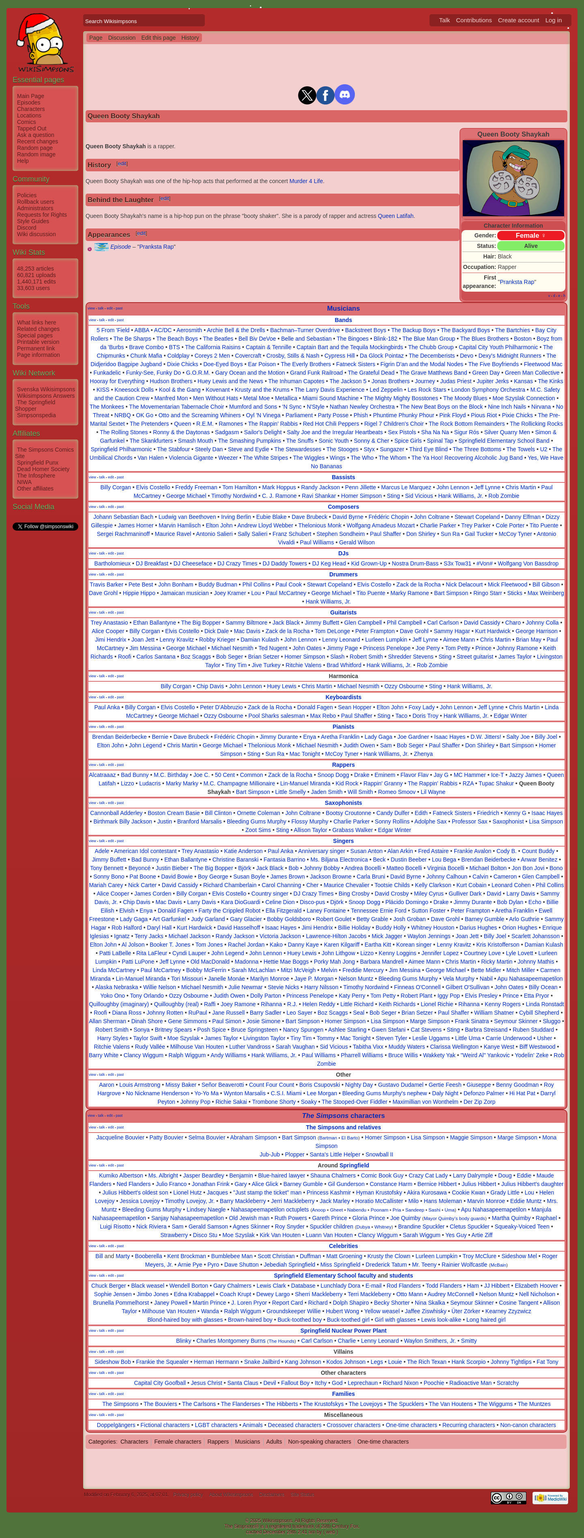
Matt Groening (344, 1256)
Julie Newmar (245, 987)
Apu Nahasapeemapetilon (530, 978)
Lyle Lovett (519, 953)
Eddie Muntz (526, 1201)
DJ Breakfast (152, 563)
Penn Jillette (360, 487)
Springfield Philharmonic (121, 449)
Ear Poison (261, 364)
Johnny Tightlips (511, 1362)
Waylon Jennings (429, 936)
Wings (338, 457)
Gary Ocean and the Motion (250, 372)
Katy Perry (352, 995)
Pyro (213, 1264)
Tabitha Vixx (368, 1046)
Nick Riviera (151, 1226)
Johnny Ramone (517, 648)
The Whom (392, 457)
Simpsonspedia (36, 415)
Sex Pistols (402, 432)
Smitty (469, 1340)
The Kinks (550, 381)
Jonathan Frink (211, 1184)
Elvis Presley (481, 995)
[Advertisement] (45, 653)
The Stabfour (173, 449)
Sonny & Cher (371, 440)
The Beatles (218, 338)
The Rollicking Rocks (536, 423)
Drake (361, 775)
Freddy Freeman (196, 487)
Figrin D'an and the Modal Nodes (421, 364)
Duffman (310, 1256)
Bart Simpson (451, 593)
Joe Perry (428, 648)
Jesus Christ (206, 1383)
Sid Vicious (419, 496)
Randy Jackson (320, 487)
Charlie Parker (438, 525)
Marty (123, 1256)
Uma (449, 1209)
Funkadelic (107, 372)
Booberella (148, 1256)
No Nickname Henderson (157, 1093)
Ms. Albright (163, 1175)
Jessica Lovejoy (140, 1201)
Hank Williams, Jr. (460, 496)
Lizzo (127, 783)
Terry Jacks (149, 936)
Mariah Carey (106, 885)
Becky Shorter (392, 1302)
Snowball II (379, 1154)
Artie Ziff (482, 1235)
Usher (544, 1038)
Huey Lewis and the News (230, 381)
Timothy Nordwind (234, 496)
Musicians (343, 308)
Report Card (287, 1302)
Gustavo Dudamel (400, 1085)
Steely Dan (209, 449)
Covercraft (248, 355)
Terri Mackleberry (369, 1294)
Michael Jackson (189, 936)
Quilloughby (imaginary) (119, 1004)
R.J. (292, 1004)
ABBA (141, 330)
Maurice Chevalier (346, 885)
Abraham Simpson (253, 1137)
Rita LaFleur (151, 953)
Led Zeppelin (386, 389)
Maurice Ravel (173, 534)
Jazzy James (525, 775)
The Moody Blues (465, 398)
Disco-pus (312, 902)
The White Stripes (265, 457)
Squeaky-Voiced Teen (522, 1226)
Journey (425, 381)
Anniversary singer (321, 851)
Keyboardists (344, 697)
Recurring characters (468, 1425)
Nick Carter (142, 885)
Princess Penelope (386, 648)
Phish (361, 415)
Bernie (160, 737)
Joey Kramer (230, 593)
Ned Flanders (133, 1184)
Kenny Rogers (503, 1004)
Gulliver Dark (465, 893)
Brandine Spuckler (421, 1226)
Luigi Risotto (115, 1226)
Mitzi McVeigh (298, 970)
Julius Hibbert (479, 1184)
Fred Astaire (433, 851)
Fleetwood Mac (543, 364)
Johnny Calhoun (446, 876)
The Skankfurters (151, 440)
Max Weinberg (546, 593)
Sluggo (551, 1021)
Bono (556, 868)
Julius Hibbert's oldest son (135, 1192)
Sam (386, 745)
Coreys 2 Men (212, 355)
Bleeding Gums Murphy (256, 821)
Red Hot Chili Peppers (331, 423)
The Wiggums (495, 1404)
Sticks (514, 593)
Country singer (269, 893)
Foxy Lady (422, 707)
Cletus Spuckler (470, 1226)
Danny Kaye (303, 944)
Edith (420, 813)
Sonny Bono (108, 876)
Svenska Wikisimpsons (46, 389)
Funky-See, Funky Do (153, 372)
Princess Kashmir (329, 1192)
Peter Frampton (375, 631)
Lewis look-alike (441, 1319)
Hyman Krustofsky (379, 1192)
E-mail (373, 1285)
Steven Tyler (392, 1038)
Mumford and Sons (253, 406)
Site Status (302, 1494)
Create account (518, 20)
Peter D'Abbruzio (221, 707)
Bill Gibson (546, 584)
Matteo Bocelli (404, 868)
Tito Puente (544, 525)
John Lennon (452, 487)
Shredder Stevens (411, 656)
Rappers (343, 765)
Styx (369, 449)
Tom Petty (457, 648)
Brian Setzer (263, 656)
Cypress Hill (339, 355)
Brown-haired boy (250, 1319)
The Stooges (342, 449)
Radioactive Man (470, 1383)
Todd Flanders (444, 1285)
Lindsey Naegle (206, 1209)
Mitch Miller (520, 970)
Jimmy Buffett (322, 622)
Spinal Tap (440, 440)
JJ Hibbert (497, 1285)
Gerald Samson (208, 1226)
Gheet (336, 1209)
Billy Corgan (115, 487)
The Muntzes (534, 1404)
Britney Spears (173, 1029)
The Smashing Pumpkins (249, 440)
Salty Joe (518, 737)
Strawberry (174, 1235)
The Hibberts (282, 1404)
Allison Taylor (310, 830)
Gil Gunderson (346, 1184)
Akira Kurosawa (427, 1192)
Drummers (343, 574)
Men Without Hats (215, 398)
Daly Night (445, 1093)
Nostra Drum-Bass (415, 563)
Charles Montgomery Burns (230, 1340)
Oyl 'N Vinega (263, 415)
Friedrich (488, 813)
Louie (395, 1362)
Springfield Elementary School (315, 1275)
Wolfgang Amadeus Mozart (381, 525)
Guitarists (343, 612)
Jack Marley (335, 1201)
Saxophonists (343, 803)
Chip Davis (210, 686)
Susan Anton (366, 851)
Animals (253, 1425)
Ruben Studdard (533, 1029)
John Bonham (175, 584)
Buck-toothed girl (348, 1319)
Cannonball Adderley (116, 813)
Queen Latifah (396, 216)
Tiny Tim (236, 665)
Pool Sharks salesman (277, 715)
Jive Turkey (266, 665)
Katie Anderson (243, 851)
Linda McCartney (113, 970)
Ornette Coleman (258, 813)
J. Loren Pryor (249, 1302)
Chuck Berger (108, 1285)
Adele (102, 851)
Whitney (382, 1226)
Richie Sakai (231, 1102)
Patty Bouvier (166, 1137)
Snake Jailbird (262, 1362)
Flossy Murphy (309, 821)
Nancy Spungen (303, 1029)
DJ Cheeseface (193, 563)
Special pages (35, 335)
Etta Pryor (536, 995)
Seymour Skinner (515, 1021)
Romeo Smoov (397, 792)
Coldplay (178, 355)
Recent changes (37, 141)
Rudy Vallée (150, 1046)
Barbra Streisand (486, 1029)
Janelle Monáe (226, 978)
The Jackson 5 (347, 381)
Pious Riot (484, 415)
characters (343, 1116)
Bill (99, 1256)
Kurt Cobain (471, 885)
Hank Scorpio (469, 1362)
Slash (338, 656)
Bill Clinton (218, 813)
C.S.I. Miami (286, 1093)
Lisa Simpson (546, 821)
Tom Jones (209, 944)
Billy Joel (546, 737)
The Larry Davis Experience (329, 389)
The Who (362, 457)
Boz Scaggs (196, 656)
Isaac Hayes (450, 737)
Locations (29, 115)
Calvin (480, 876)
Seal (358, 1012)
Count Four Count (271, 1085)
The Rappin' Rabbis (273, 423)
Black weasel (147, 1285)
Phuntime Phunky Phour (403, 415)
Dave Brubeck (309, 517)
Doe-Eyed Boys (223, 364)
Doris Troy (425, 715)
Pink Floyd (452, 415)
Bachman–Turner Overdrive (305, 330)
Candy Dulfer (393, 813)
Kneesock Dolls (134, 389)
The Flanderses (240, 1404)
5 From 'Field (113, 330)
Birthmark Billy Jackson (122, 821)
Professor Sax (469, 821)
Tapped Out (31, 128)
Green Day (486, 372)
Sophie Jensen (113, 1294)
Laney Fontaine (326, 910)
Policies (26, 195)
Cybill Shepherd (539, 1012)
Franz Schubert (292, 534)
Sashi (434, 1209)
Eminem (384, 775)
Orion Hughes (519, 927)
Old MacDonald (210, 961)
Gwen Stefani (388, 1029)
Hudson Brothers (171, 381)
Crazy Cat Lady (428, 1175)
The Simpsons (120, 1404)
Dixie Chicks (182, 364)
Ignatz (121, 936)
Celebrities (343, 1246)
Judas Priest (456, 381)
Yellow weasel (381, 1311)
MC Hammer (470, 775)
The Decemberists (432, 355)
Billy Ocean (543, 987)
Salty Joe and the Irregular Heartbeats (335, 432)
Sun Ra (450, 534)
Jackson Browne (331, 876)
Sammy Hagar (452, 631)
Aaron (106, 1085)
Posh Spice (211, 1029)
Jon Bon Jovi (528, 868)
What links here (36, 322)
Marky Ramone (410, 593)
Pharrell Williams (362, 1055)
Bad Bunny (135, 775)
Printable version (38, 342)
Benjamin (241, 1175)
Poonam (379, 1209)
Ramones (231, 423)
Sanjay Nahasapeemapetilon (187, 1218)
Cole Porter (510, 525)
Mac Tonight (305, 754)
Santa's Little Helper (335, 1154)
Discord (26, 227)
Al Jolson (133, 944)
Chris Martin (520, 487)
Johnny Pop (195, 1102)
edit (122, 163)
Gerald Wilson (357, 542)
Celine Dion (279, 902)
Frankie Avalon (472, 851)
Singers (343, 841)
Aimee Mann (459, 639)
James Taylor (515, 656)
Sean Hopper (355, 707)
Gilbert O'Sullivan (468, 987)
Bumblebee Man (232, 1256)
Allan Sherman (107, 1021)
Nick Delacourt (464, 584)
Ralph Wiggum (187, 1055)
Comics (26, 122)
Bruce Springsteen (254, 1029)
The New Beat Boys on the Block (441, 406)
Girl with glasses (395, 1319)
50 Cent (225, 775)
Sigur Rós (466, 432)
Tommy (326, 1038)
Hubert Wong (342, 1311)
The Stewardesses (297, 449)
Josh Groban (409, 919)
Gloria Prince (368, 1218)
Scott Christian (276, 1256)
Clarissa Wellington (454, 1046)
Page (96, 37)
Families (343, 1394)
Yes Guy (455, 1235)
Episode (120, 246)
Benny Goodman (517, 1085)
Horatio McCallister (379, 1201)
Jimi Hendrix (110, 639)
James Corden (152, 893)
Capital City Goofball (160, 1383)
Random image (36, 154)
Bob (293, 868)
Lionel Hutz (187, 1192)
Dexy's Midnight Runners (510, 355)
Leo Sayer (300, 1012)
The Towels (521, 449)
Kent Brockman (186, 1256)
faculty (367, 1275)
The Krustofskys (323, 1404)
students (401, 1275)
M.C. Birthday (171, 775)
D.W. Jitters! (485, 737)
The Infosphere (36, 475)
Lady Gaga (379, 737)
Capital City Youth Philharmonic (498, 347)
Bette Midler (486, 970)
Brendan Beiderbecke (119, 737)
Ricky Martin (497, 961)
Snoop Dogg (333, 775)
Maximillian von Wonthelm (425, 1102)
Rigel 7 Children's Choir (394, 423)
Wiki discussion (36, 234)
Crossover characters (354, 1425)
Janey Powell (171, 1302)
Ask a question (35, 135)
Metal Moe (256, 398)
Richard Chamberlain (230, 885)
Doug (504, 1175)
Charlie (347, 1340)
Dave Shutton (241, 1264)
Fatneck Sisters (355, 364)
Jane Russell (228, 1012)
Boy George (213, 876)
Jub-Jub (270, 1154)
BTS (174, 347)
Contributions (474, 20)
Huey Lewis (281, 686)
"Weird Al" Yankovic (485, 1055)
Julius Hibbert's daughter (532, 1184)
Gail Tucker (479, 534)
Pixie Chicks (517, 415)
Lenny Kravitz (176, 639)
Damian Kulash (259, 639)
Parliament (299, 415)
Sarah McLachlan (254, 970)
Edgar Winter (510, 715)
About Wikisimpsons (231, 1494)
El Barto (349, 1137)
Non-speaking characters (319, 1441)
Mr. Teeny (424, 1264)
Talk (444, 20)
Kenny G (515, 813)
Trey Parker (476, 525)
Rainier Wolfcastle (464, 1264)
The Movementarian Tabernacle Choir (176, 406)
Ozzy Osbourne (404, 686)
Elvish (126, 910)
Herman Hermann (216, 1362)
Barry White (103, 1055)
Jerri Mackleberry (292, 1201)
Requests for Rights (42, 214)
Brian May (528, 639)
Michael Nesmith (232, 648)
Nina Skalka (430, 1302)
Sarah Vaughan (295, 1046)
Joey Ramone (238, 1004)
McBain (498, 1264)
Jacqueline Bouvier (120, 1137)
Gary (240, 1184)
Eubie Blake (271, 517)
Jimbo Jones (153, 1294)
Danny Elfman (523, 517)
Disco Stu (205, 1235)
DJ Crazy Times (237, 563)
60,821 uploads (36, 275)
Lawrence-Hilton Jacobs (336, 936)
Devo (466, 355)
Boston (523, 338)
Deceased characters (295, 1425)
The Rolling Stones (124, 432)
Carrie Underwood (509, 1038)
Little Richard (357, 1004)
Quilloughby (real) (176, 1004)
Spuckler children (331, 1226)
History (190, 37)
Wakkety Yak (439, 1055)
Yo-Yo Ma (206, 1093)
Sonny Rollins (392, 821)
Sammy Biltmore (247, 622)
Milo (413, 1201)
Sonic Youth (334, 440)
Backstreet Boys (365, 330)
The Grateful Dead (371, 372)
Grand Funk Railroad (316, 372)
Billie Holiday (354, 927)
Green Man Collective (532, 372)
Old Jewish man (249, 1218)
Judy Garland (208, 919)
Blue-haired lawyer (281, 1175)
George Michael (186, 496)
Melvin (329, 970)
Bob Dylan (510, 902)
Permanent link (36, 348)
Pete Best (141, 584)
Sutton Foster (429, 910)
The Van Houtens (451, 1404)
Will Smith (360, 792)
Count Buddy (538, 851)
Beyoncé (139, 868)
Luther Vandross (250, 1046)
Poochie (434, 1383)
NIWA (24, 482)
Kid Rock (346, 783)
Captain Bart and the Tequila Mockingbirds (349, 347)
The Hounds (282, 1341)
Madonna (246, 961)
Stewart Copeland (477, 517)
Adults (274, 1441)
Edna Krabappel (194, 1294)
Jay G (441, 775)
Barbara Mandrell (382, 961)
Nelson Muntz (356, 978)
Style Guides (33, 221)
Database (303, 1285)
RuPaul (198, 1012)
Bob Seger (229, 656)
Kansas (523, 381)
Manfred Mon (171, 398)
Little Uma (468, 1038)
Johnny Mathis (535, 961)
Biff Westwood (538, 1046)
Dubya (363, 1226)
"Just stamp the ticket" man (267, 1192)
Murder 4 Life (306, 181)
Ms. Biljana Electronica (339, 859)
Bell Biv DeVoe (257, 338)
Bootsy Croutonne (348, 813)
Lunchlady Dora (340, 1285)
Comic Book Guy (382, 1175)
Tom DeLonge (332, 631)
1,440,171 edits (36, 281)
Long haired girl (486, 1319)
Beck (379, 859)
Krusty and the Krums (262, 389)
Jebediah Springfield (290, 1264)
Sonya (141, 1029)
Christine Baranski (236, 859)
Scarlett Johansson (535, 936)
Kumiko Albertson (121, 1175)
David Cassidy (482, 622)
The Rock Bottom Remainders (467, 423)
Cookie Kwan (468, 1192)
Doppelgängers (116, 1425)
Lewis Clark (271, 1285)
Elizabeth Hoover (536, 1285)
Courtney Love (482, 953)
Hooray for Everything (117, 381)
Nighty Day (359, 1085)
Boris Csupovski (319, 1085)
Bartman (328, 1137)
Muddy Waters (407, 1046)
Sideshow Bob (112, 1362)
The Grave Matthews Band (433, 372)
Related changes (38, 329)
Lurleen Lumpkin (386, 639)
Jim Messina (145, 648)
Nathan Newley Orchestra (362, 406)
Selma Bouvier (207, 1137)
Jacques (217, 1192)
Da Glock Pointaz (382, 355)
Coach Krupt (235, 1294)
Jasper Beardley (203, 1175)
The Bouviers (160, 1404)
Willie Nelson (159, 987)
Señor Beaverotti (223, 1085)
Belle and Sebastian (306, 338)
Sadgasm (227, 432)
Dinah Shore (147, 1021)
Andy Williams (228, 1055)
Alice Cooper (108, 631)
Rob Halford (127, 927)
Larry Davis (521, 893)
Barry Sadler (265, 1012)
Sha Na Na (435, 432)
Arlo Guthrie (524, 919)
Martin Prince (209, 1302)
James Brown (288, 876)
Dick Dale (216, 631)
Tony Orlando (147, 995)
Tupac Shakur (496, 783)
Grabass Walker (352, 830)
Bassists (343, 477)
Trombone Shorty (274, 1102)
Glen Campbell (363, 622)
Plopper (295, 1154)
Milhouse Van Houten (197, 1046)
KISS (103, 389)
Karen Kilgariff (342, 944)
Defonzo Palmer (484, 1093)
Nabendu (356, 1209)
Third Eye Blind (428, 449)
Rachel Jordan (246, 944)
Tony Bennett (106, 868)
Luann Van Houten (329, 1235)
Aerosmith (189, 330)
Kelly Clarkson (433, 885)
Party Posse (333, 415)
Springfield (354, 1165)
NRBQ (122, 415)
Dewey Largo (273, 1294)
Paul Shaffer (385, 534)
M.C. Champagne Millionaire (239, 783)
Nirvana (541, 406)
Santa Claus (243, 1383)
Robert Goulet (333, 919)
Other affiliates (35, 488)
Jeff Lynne (487, 487)
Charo (513, 622)
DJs (343, 553)
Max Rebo (323, 715)
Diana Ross (127, 1012)
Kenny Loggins (398, 953)
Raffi (210, 1004)
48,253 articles (35, 268)
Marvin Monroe (486, 1201)
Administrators (35, 208)
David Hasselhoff (238, 927)
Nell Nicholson (537, 1294)
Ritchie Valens (303, 665)
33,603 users (33, 288)
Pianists (343, 726)
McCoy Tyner (515, 534)
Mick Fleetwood (507, 584)
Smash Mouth (195, 440)
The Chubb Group (430, 347)
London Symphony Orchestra (488, 389)
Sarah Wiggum (421, 1235)
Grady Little (505, 1192)
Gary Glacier (246, 919)
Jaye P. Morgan (313, 978)
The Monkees (107, 406)
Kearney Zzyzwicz (508, 1311)
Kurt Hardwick (493, 631)
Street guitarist (475, 656)
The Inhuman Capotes (296, 381)
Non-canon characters (528, 1425)
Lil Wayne (433, 792)
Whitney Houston (433, 927)
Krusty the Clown (388, 1256)
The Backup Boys (413, 330)
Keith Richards (397, 1004)
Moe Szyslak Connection (523, 398)
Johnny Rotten (165, 1012)
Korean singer (414, 944)
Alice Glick (265, 1184)
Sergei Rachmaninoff (123, 534)
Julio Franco (171, 1184)
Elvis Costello (153, 487)
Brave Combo (146, 347)
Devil (270, 1383)
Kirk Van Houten (280, 1235)
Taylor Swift (147, 1038)
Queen (182, 423)
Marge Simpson (430, 1021)
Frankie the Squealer (162, 1362)
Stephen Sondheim (340, 534)
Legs (377, 1362)
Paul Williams (317, 542)
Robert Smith (366, 656)
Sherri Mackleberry (318, 1294)
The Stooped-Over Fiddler (354, 1102)
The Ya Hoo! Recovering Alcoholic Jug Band (467, 457)
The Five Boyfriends (493, 364)
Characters (31, 109)
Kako (276, 944)
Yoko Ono (112, 995)
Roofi (124, 656)
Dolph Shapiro (351, 1302)
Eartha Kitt (378, 944)
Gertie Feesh (445, 1085)
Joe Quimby (405, 1218)
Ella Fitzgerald (284, 910)
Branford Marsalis (199, 821)
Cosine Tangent (518, 1302)
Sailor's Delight (263, 432)
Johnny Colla (542, 622)
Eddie (524, 1175)
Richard (318, 1302)
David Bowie (177, 876)
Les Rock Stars (427, 389)
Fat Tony (547, 1362)
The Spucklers (406, 1404)
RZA (468, 783)
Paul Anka (107, 707)
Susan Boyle (249, 876)
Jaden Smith (327, 792)
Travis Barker (106, 584)
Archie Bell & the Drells (236, 330)
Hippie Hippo (139, 593)
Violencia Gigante (191, 457)
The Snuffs (299, 440)
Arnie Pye (190, 1264)
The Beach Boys (177, 338)
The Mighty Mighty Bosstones (401, 398)
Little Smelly (290, 792)
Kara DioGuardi (240, 902)
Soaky (309, 1102)
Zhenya (423, 754)
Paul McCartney (286, 593)
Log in (553, 20)
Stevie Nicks (283, 987)
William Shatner (494, 1012)
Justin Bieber (172, 868)
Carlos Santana (156, 656)
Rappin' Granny (383, 783)
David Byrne (348, 517)
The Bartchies (512, 330)
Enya (309, 737)
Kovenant (218, 389)
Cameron (505, 876)
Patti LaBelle (115, 953)
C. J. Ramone (279, 496)
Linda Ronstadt (545, 1004)
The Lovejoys (365, 1404)
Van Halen (150, 457)
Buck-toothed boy (300, 1319)
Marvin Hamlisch (179, 525)
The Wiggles (309, 457)
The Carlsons (199, 1404)
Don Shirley (421, 534)
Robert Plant (416, 995)
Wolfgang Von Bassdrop (528, 563)
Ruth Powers (291, 1218)
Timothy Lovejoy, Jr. (190, 1201)
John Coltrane (431, 517)
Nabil (486, 978)
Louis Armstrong (139, 1085)
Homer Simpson (361, 496)
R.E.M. (205, 423)
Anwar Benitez (539, 859)
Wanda (210, 1311)
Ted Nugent (273, 648)
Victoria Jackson (280, 936)
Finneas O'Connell (417, 987)
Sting (393, 496)
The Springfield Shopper (35, 405)
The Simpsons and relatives (343, 1127)
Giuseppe (479, 1085)
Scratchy (508, 1383)
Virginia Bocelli (445, 868)
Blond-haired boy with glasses (185, 1319)
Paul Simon (226, 1021)
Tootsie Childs (392, 885)
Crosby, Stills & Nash (292, 355)
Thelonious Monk (319, 525)
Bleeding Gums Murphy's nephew (384, 1093)
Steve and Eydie (248, 449)
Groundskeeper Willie (293, 1311)
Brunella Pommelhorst (121, 1302)
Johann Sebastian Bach (123, 517)
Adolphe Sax (430, 821)
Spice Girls (408, 440)
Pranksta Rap (517, 282)
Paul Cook (289, 584)
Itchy (321, 1383)
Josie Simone (264, 1021)
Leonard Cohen (511, 885)
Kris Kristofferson (497, 944)
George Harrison (536, 631)
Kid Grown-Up (369, 563)
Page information (38, 355)
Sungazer (392, 449)
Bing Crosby (354, 893)
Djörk (337, 902)
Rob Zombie (503, 496)
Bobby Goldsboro (289, 919)
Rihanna (271, 1004)
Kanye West (499, 1046)
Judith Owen (359, 745)
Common (251, 775)
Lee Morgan (322, 1093)
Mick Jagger (386, 936)
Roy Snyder (290, 1226)
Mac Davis (247, 631)
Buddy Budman (217, 584)
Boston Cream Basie (174, 813)
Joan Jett (143, 639)
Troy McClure (479, 1256)
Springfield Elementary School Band (504, 440)
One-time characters (411, 1425)
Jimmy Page (342, 648)
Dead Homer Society (43, 469)
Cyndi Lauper (189, 953)
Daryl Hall (159, 927)
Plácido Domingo (406, 902)
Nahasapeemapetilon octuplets (270, 1209)
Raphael (546, 1218)
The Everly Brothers (306, 364)
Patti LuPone (138, 961)
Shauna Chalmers (333, 1175)
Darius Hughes (478, 927)
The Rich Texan (427, 1362)
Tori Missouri (187, 978)
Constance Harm (391, 1184)
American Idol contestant (145, 851)
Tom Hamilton (239, 487)
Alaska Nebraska (116, 987)
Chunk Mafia (146, 355)
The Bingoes (353, 338)
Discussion (122, 37)
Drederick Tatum (386, 1264)
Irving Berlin (236, 517)
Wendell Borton (189, 1285)
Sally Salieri (252, 534)
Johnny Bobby (322, 868)
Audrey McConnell (451, 1294)
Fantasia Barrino (284, 859)
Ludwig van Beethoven (187, 517)
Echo (534, 902)
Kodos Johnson (346, 1362)
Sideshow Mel (519, 1256)
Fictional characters (164, 1425)
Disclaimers (271, 1494)
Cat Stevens (426, 1029)
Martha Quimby (511, 1218)
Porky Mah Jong (334, 961)
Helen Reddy (319, 1004)
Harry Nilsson (321, 987)
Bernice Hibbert (437, 1184)
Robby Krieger (217, 639)
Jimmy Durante (279, 737)
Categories (102, 1441)
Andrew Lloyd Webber (265, 525)
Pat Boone (142, 876)
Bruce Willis (403, 1055)
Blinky (183, 1340)
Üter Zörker (465, 1311)
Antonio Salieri (214, 534)
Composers (343, 506)
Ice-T (497, 775)
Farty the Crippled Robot (230, 910)
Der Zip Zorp (480, 1102)
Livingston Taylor (264, 1038)
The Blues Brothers (484, 338)
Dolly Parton (265, 995)
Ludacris (150, 783)
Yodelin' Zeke (531, 1055)
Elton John (219, 525)
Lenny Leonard (341, 639)
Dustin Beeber (409, 859)
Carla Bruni (371, 876)
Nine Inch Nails (507, 406)
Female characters (177, 1441)
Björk (244, 868)
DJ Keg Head (329, 563)
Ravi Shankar (319, 496)
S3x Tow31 (457, 563)
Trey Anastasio (109, 622)
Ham (473, 1285)
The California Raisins (212, 347)
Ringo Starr (487, 593)
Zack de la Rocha (419, 584)
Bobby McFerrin (206, 970)
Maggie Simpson (471, 1137)
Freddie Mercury (363, 970)
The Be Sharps (132, 338)
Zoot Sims (258, 830)
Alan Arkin (400, 851)
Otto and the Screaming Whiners (200, 415)
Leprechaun (363, 1383)
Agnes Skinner (251, 1226)
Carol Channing (281, 885)
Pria (397, 1209)
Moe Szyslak (183, 1038)
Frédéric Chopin (389, 517)
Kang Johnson (303, 1362)
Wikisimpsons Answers (46, 395)
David (494, 893)
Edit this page (158, 37)
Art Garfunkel (169, 919)
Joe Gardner (413, 737)
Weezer (228, 457)
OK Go (144, 415)
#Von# (485, 563)
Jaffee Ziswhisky (425, 1311)
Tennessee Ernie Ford (378, 910)
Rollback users (35, 201)
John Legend (145, 745)
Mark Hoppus (279, 487)
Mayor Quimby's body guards (454, 1218)
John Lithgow (338, 953)
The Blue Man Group (428, 338)
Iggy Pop (449, 995)
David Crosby (392, 893)
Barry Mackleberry (243, 1201)
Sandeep (414, 1209)
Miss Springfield (340, 1264)
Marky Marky (182, 783)
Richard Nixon (401, 1383)
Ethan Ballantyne (154, 622)
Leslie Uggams (431, 1038)
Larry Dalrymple (473, 1175)
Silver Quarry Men (507, 432)
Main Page (30, 96)
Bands (343, 320)
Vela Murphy (458, 978)
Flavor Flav (414, 775)
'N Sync (292, 406)
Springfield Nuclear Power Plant (343, 1330)
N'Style (315, 406)
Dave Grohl (103, 593)
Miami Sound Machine (331, 398)
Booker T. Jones (170, 944)
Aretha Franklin (340, 737)
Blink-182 (385, 338)
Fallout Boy (295, 1383)
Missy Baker (180, 1085)
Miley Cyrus (429, 893)
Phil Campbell (404, 622)
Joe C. (201, 775)
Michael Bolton (488, 868)
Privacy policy (188, 1494)
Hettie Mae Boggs (286, 961)
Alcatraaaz (102, 775)
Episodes (29, 102)
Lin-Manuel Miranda (305, 783)
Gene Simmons (187, 1021)
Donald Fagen (315, 707)
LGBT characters (216, 1425)
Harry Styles (112, 1038)
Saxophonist (508, 821)
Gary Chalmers (232, 1285)
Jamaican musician (185, 593)
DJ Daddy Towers (285, 563)
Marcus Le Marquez (406, 487)
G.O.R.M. (198, 372)
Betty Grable (372, 919)
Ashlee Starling (347, 1029)
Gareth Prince (329, 1218)
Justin (164, 821)
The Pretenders (149, 423)
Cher (312, 885)
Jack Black (286, 622)
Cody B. (506, 851)
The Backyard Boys (465, 330)
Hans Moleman (443, 1201)
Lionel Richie (437, 1004)
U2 (544, 449)
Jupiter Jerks (493, 381)
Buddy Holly (391, 927)
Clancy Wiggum (143, 1055)
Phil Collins (257, 584)
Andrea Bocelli (363, 868)
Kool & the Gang (180, 389)
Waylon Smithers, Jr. (430, 1340)
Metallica (286, 398)
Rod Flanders (404, 1285)
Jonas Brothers (390, 381)
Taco (401, 715)
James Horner (136, 525)
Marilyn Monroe (269, 978)
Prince (483, 648)
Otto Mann (409, 1294)
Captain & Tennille (269, 347)
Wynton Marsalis (245, 1093)
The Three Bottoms (477, 449)
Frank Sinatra (472, 1021)
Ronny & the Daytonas (181, 432)
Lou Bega (444, 859)
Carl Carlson (443, 622)
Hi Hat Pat (522, 1093)
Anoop (319, 1209)
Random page (35, 148)
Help (23, 161)
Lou (255, 593)
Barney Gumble (484, 919)
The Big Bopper (201, 622)
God (337, 1383)
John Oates (307, 648)
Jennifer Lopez (440, 953)
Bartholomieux (112, 563)
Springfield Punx (37, 462)
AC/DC (163, 330)
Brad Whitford (343, 665)
